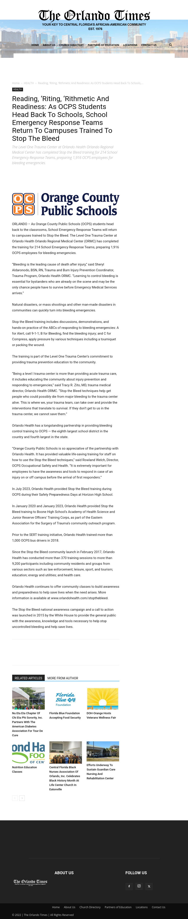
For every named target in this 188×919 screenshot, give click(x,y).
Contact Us (149, 45)
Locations (130, 45)
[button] (170, 45)
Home (35, 45)
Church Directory (71, 45)
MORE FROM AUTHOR (62, 678)
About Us (49, 45)
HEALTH (29, 83)
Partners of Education (103, 45)
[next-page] (22, 798)
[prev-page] (15, 798)
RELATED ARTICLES (28, 678)
